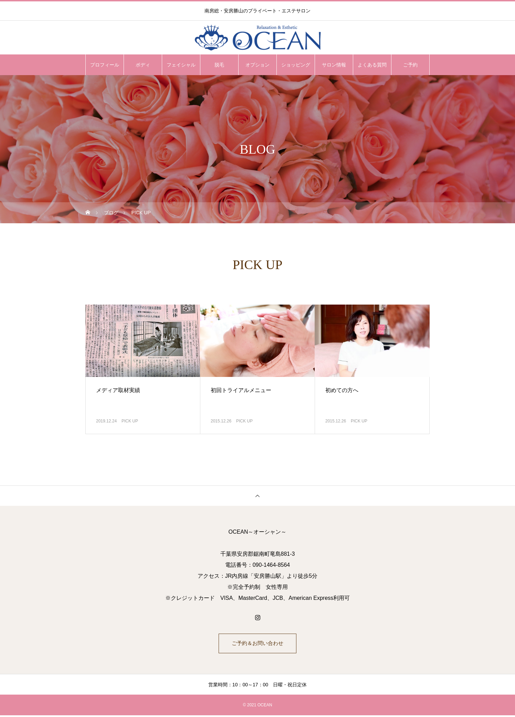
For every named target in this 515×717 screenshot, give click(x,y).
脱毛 (219, 65)
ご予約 (410, 65)
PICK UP (130, 421)
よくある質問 (372, 65)
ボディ (143, 65)
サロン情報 (334, 65)
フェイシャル (181, 65)
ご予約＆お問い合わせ (257, 644)
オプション (257, 65)
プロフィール (104, 65)
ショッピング (295, 65)
